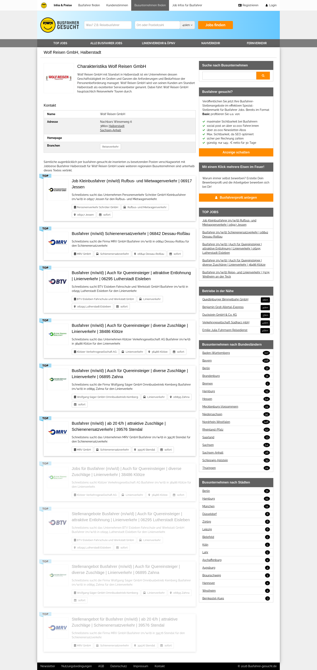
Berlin (236, 368)
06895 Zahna (179, 396)
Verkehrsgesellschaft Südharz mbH (236, 322)
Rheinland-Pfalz (236, 430)
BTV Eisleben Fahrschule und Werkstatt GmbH (104, 299)
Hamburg (236, 391)
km (187, 25)
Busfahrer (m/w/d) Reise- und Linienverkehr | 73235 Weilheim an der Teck (236, 274)
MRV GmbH (82, 253)
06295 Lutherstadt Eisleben (92, 306)
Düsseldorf (236, 514)
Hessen (236, 399)
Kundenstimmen (117, 5)
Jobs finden (215, 25)
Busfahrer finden (89, 5)
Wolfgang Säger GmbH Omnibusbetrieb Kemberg (106, 396)
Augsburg (236, 568)
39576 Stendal (144, 449)
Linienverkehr (158, 43)
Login (271, 5)
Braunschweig (236, 575)
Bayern (236, 361)
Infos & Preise (63, 5)
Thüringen (236, 468)
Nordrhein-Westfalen (236, 422)
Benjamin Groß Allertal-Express (236, 307)
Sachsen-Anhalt (110, 130)
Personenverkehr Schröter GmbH (96, 207)
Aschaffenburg (236, 560)
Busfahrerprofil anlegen (236, 197)
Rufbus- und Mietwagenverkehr (145, 207)
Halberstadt (117, 126)
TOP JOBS (60, 43)
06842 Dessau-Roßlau (149, 253)
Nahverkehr (210, 43)
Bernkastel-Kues (236, 598)
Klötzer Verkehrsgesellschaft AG (95, 351)
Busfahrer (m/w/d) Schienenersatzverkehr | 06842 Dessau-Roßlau (235, 234)
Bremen (236, 384)
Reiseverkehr (110, 146)
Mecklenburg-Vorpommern (236, 407)
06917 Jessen (84, 214)
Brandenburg (236, 376)
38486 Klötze (158, 351)
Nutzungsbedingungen (76, 666)
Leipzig (236, 529)
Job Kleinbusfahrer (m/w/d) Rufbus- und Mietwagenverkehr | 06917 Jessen (229, 222)
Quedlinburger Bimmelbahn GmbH (236, 299)
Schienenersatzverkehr (112, 253)
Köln (236, 545)
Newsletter (47, 666)
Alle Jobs (106, 43)
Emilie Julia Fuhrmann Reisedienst (236, 330)
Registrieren (248, 5)
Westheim (236, 591)
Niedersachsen (236, 414)
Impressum (140, 666)
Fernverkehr (257, 43)
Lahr (236, 552)
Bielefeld (236, 537)
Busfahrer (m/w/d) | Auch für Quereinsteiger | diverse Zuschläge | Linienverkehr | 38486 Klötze (233, 262)
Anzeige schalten (236, 152)
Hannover (236, 583)
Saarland (236, 437)
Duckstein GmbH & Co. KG (236, 315)
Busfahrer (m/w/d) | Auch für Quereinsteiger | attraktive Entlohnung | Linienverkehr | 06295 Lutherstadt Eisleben (232, 248)
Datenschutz (118, 666)
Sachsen (236, 445)
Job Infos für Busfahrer (187, 5)
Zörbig (236, 522)
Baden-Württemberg (236, 353)
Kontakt (160, 666)
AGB (101, 666)
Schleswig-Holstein (236, 460)
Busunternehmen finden (150, 5)
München (236, 506)
